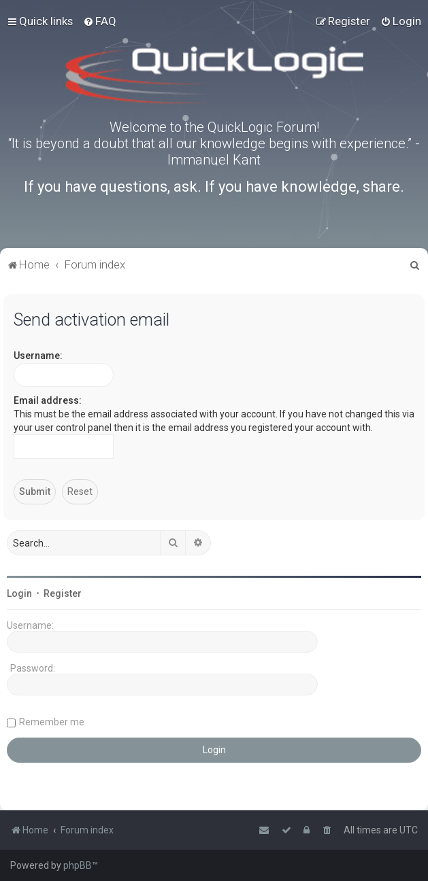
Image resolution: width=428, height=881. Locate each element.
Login (19, 593)
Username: (38, 355)
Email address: (48, 400)
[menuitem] (99, 21)
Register (63, 593)
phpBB (77, 865)
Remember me (51, 721)
